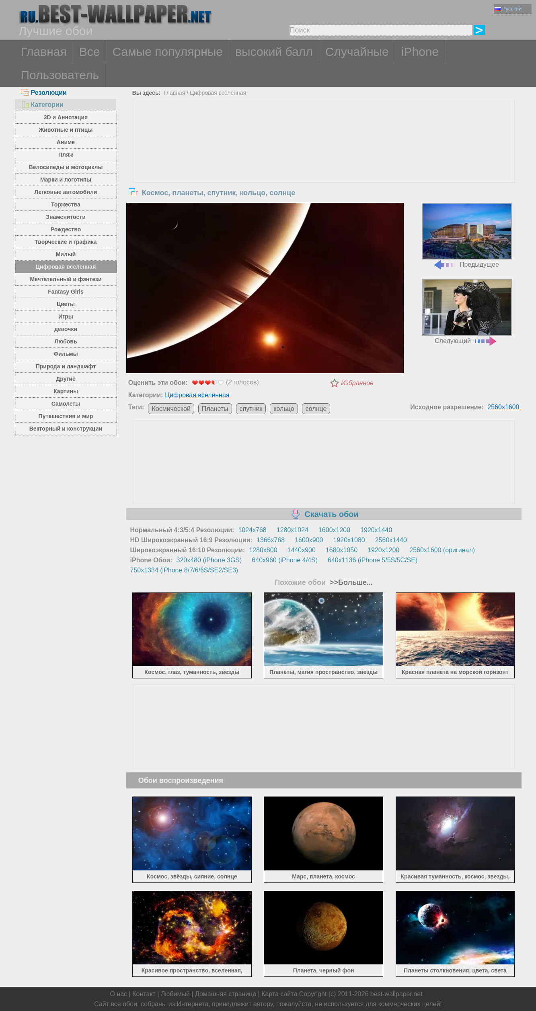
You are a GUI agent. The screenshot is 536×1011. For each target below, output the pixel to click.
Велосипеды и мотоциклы (66, 167)
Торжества (65, 204)
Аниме (66, 142)
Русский (508, 9)
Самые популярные (167, 51)
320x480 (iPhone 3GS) (209, 560)
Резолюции (44, 92)
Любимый (175, 994)
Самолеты (65, 403)
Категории (42, 104)
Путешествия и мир (66, 416)
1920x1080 (349, 540)
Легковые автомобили (66, 192)
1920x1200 (383, 550)
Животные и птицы (66, 130)
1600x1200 (334, 530)
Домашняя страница (225, 994)
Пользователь (60, 75)
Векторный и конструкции (66, 428)
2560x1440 (391, 540)
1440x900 (302, 550)
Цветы (66, 304)
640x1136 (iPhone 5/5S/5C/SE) (372, 560)
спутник (251, 408)
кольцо (283, 408)
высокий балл (274, 51)
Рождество (66, 229)
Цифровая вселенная (66, 266)
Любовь (65, 341)
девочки (65, 329)
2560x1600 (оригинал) (442, 550)
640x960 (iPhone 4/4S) (285, 560)
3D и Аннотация (66, 117)
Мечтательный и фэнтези (65, 279)
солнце (316, 408)
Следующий (467, 311)
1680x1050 (341, 550)
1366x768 (271, 540)
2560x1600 (503, 407)
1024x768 (252, 530)
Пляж (65, 154)
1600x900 (309, 540)
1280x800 (263, 550)
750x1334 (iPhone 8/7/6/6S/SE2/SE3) (184, 570)
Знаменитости (66, 217)
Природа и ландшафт (66, 366)
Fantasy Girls (66, 291)
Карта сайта (279, 994)
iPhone (420, 51)
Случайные (357, 51)
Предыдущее (467, 235)
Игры (65, 316)
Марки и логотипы (65, 179)
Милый (66, 254)
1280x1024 (292, 530)
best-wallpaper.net (396, 994)
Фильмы (65, 354)
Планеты (215, 408)
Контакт (144, 994)
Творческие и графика (66, 242)
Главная (44, 51)
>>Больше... (350, 582)
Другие (65, 379)
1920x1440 (376, 530)
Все (89, 51)
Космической (171, 408)
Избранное (357, 383)
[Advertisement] (323, 159)
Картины (65, 391)
